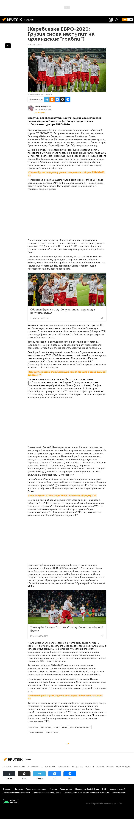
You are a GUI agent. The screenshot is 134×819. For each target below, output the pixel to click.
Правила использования (36, 789)
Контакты (19, 789)
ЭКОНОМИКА (64, 766)
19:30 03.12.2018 (35, 44)
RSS (104, 789)
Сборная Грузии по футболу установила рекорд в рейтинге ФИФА (62, 311)
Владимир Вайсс (52, 732)
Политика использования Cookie (47, 792)
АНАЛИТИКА (46, 727)
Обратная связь (119, 792)
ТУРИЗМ (100, 766)
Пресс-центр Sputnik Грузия (87, 789)
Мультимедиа (123, 766)
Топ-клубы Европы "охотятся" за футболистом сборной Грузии (66, 628)
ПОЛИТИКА (50, 766)
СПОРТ (56, 727)
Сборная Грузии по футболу (80, 727)
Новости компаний (117, 789)
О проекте (7, 789)
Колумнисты (33, 727)
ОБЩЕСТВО (77, 766)
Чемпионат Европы (36, 732)
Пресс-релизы (66, 789)
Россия (110, 766)
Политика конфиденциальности (16, 792)
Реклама (53, 789)
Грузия (64, 727)
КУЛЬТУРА (89, 766)
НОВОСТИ (7, 766)
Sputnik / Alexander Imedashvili (40, 94)
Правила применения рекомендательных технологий (86, 792)
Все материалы (40, 112)
